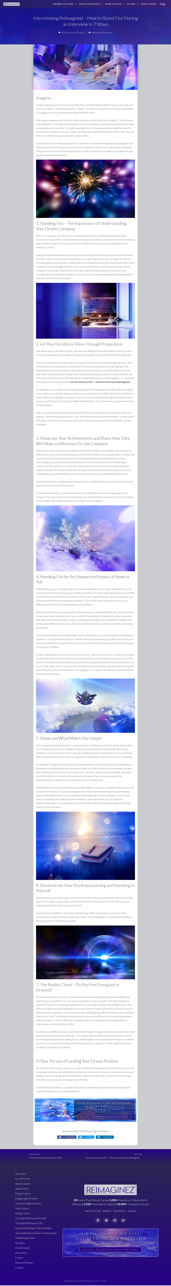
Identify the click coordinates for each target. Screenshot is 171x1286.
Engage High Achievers (26, 1199)
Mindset (80, 32)
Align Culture (21, 1189)
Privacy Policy (101, 1281)
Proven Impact (22, 1248)
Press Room (21, 1253)
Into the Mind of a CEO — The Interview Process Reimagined (101, 381)
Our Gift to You (22, 1179)
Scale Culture (21, 1209)
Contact (19, 1268)
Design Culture (22, 1194)
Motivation (107, 32)
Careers (19, 1258)
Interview (96, 32)
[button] (67, 1137)
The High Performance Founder (31, 1218)
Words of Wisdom (148, 4)
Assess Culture (22, 1184)
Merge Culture (22, 1213)
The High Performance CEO (29, 1223)
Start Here (20, 1174)
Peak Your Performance (90, 4)
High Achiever (68, 32)
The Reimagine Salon (25, 1238)
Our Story (132, 4)
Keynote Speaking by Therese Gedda (33, 1228)
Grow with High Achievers (28, 1204)
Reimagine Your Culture (64, 4)
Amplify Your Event (114, 4)
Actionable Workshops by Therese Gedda (35, 1233)
